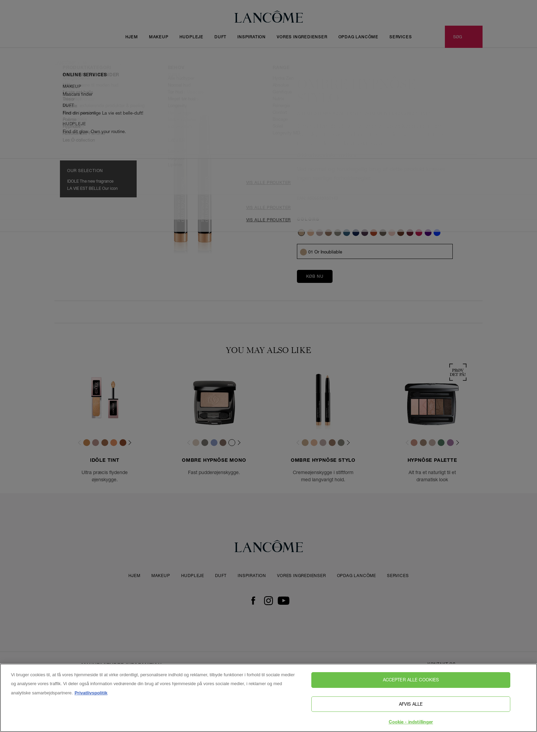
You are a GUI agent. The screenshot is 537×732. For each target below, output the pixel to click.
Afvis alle (411, 710)
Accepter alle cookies (411, 685)
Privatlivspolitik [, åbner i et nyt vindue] (91, 698)
